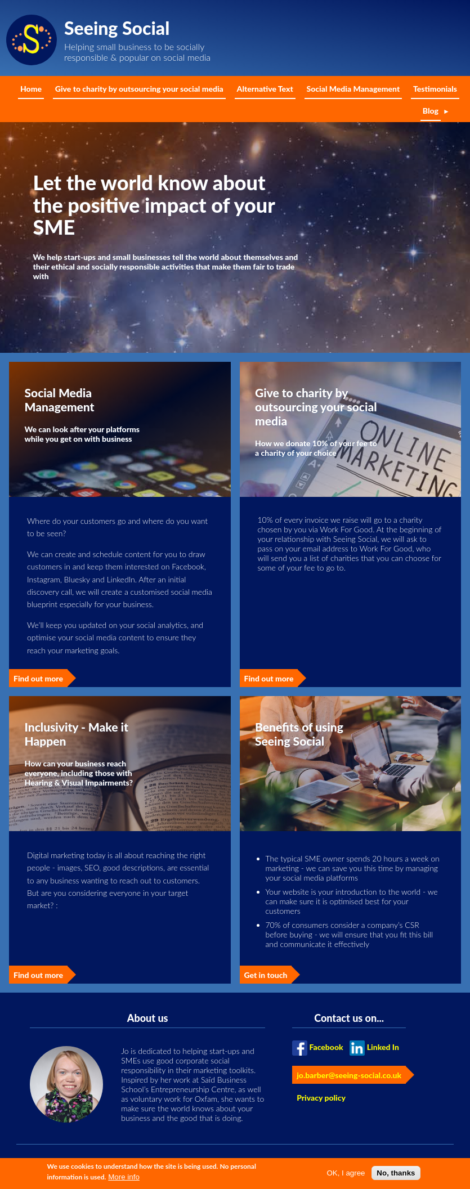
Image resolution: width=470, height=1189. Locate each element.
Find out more (38, 678)
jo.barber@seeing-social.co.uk (349, 1075)
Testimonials (435, 88)
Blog (430, 110)
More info (124, 1179)
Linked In (383, 1047)
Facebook (326, 1047)
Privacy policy (321, 1097)
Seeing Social (116, 28)
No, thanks (396, 1175)
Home (31, 88)
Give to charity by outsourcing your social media (139, 88)
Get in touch (266, 975)
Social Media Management (353, 88)
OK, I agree (345, 1175)
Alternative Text (265, 88)
